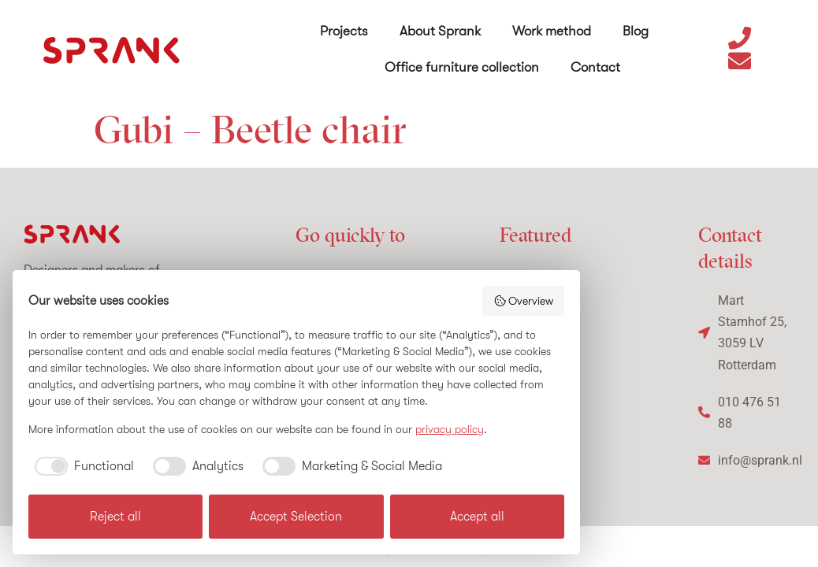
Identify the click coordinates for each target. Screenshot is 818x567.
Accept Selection (296, 517)
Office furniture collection (462, 66)
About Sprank (440, 30)
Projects (344, 30)
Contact (595, 66)
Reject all (115, 517)
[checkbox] (81, 466)
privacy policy (449, 429)
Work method (551, 30)
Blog (636, 30)
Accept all (477, 517)
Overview (523, 301)
